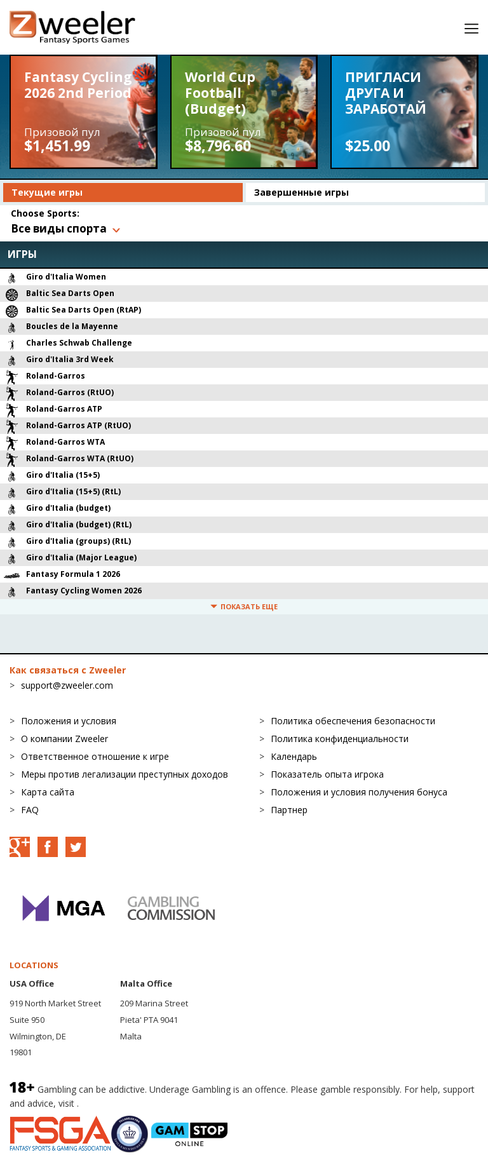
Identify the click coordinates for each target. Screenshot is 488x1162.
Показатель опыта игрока (327, 774)
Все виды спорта (59, 228)
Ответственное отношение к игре (95, 756)
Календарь (294, 756)
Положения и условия (68, 721)
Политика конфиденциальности (340, 739)
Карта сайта (47, 792)
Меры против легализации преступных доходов (124, 774)
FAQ (30, 810)
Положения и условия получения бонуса (359, 792)
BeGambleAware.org (123, 1103)
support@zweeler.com (67, 685)
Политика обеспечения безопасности (353, 721)
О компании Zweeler (64, 739)
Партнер (289, 810)
